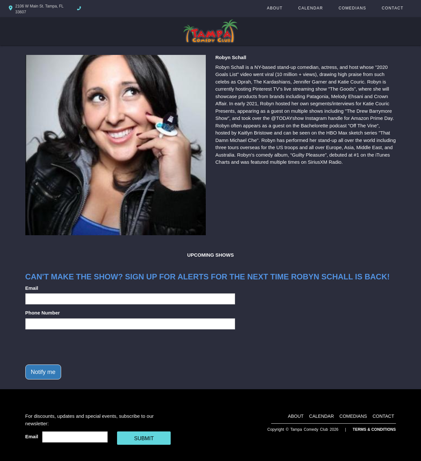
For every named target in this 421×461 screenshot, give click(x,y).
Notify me (43, 372)
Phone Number (42, 312)
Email (31, 288)
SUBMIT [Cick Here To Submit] (143, 438)
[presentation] (74, 347)
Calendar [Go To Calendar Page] (310, 8)
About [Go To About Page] (275, 8)
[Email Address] (75, 436)
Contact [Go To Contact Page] (392, 8)
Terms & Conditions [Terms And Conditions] (374, 429)
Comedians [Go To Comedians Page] (352, 8)
